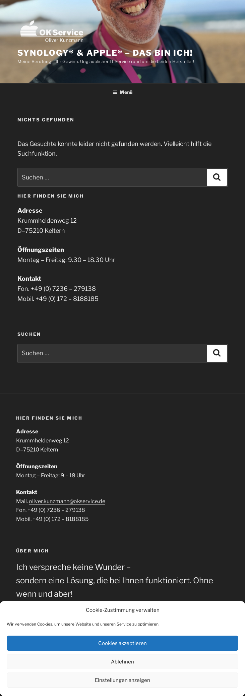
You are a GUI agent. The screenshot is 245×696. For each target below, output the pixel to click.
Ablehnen (122, 662)
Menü (122, 92)
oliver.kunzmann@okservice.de (67, 501)
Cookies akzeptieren (122, 643)
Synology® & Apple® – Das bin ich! (105, 53)
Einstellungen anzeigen (122, 680)
